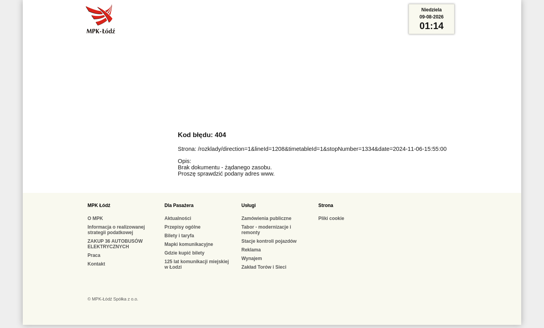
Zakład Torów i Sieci (263, 267)
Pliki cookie (331, 218)
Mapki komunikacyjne (188, 244)
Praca (94, 255)
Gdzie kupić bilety (184, 253)
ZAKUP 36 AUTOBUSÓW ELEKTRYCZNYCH (115, 243)
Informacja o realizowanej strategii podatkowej (116, 229)
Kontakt (96, 264)
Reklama (251, 250)
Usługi (248, 205)
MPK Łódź (99, 205)
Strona (325, 205)
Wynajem (251, 258)
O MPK (95, 218)
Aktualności (177, 218)
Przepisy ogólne (182, 227)
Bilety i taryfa (179, 235)
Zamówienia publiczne (266, 218)
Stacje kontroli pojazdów (269, 241)
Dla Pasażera (179, 205)
